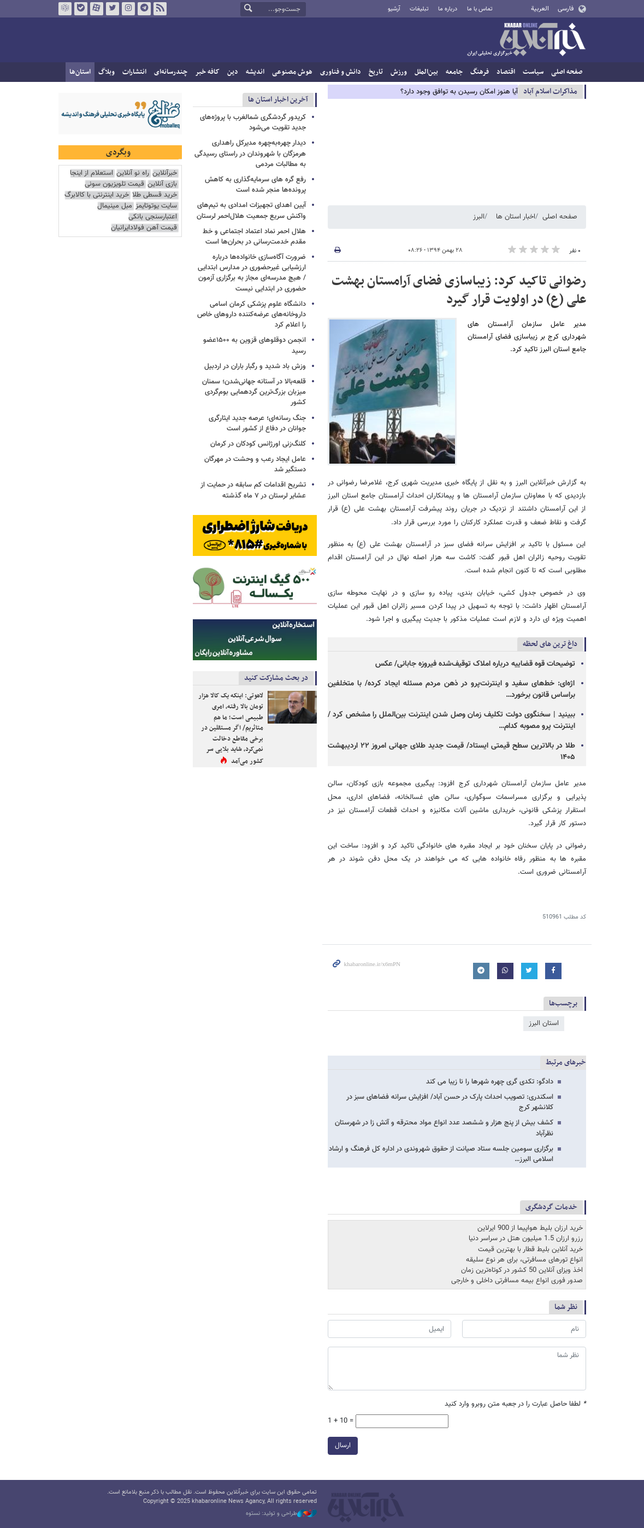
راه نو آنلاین (132, 173)
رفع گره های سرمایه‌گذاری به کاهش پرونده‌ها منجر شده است (255, 185)
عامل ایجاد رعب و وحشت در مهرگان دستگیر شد (255, 464)
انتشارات (134, 72)
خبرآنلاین (526, 40)
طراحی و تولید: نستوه (281, 1513)
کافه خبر (207, 72)
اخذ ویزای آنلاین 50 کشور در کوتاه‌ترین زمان (522, 1270)
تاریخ (376, 72)
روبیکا (64, 8)
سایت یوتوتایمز (156, 206)
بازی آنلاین (162, 184)
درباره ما (447, 9)
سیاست (533, 72)
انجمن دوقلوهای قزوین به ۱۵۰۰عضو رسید (254, 345)
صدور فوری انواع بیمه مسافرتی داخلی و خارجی (517, 1280)
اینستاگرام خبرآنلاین (127, 8)
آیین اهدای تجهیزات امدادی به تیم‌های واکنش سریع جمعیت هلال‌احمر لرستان (251, 210)
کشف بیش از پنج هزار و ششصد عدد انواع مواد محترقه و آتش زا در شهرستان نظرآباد (444, 1128)
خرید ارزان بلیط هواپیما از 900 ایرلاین (530, 1228)
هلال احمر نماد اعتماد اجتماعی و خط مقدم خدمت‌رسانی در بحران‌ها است (254, 236)
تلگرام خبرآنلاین (143, 8)
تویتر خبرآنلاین (112, 8)
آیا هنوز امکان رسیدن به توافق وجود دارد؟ (459, 91)
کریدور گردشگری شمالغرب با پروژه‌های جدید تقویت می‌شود (253, 122)
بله (80, 8)
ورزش (399, 72)
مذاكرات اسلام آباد (550, 91)
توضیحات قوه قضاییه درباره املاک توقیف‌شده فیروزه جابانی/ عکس (475, 664)
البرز (479, 216)
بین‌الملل (426, 72)
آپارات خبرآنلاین (96, 8)
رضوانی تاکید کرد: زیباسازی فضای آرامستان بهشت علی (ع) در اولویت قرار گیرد (459, 290)
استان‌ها (80, 72)
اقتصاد (506, 72)
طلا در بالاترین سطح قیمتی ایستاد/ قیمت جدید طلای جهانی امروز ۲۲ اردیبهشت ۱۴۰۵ (451, 751)
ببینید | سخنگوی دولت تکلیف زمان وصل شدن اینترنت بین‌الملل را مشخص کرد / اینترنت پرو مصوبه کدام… (451, 720)
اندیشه (255, 72)
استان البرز (544, 1023)
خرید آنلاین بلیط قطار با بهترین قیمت (530, 1249)
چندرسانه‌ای (170, 72)
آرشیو (394, 9)
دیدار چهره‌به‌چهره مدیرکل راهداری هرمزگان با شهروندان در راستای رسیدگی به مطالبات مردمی (250, 153)
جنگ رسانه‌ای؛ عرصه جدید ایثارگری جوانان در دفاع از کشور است (257, 423)
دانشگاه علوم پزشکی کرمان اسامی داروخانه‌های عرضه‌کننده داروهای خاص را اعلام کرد (251, 314)
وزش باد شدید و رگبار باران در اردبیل (255, 366)
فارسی (566, 9)
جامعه (454, 72)
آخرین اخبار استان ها (278, 99)
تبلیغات (419, 9)
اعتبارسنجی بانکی (152, 217)
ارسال (343, 1445)
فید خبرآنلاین (159, 8)
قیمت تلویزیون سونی (114, 184)
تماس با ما (480, 9)
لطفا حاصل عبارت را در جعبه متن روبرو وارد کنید (515, 1404)
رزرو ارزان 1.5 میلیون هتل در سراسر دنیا (526, 1238)
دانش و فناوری (340, 72)
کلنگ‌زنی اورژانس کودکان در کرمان (258, 444)
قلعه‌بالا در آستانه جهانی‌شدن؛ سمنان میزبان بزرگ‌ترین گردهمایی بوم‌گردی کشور (254, 392)
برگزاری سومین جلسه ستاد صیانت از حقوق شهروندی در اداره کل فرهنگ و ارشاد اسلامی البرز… (441, 1154)
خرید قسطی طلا (154, 195)
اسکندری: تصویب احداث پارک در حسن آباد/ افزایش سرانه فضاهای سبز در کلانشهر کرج (449, 1102)
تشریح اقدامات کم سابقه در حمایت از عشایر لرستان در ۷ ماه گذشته (253, 490)
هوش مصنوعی (292, 72)
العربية (540, 9)
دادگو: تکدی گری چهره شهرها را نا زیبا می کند (489, 1081)
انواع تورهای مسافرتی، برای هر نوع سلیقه (524, 1259)
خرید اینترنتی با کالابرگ (96, 195)
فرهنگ (479, 72)
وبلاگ (106, 72)
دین (232, 72)
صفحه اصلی (566, 72)
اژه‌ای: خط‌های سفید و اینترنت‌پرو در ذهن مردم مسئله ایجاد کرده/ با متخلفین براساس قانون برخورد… (451, 689)
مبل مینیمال (114, 206)
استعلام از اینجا (91, 173)
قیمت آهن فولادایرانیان (144, 228)
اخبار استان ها (515, 216)
